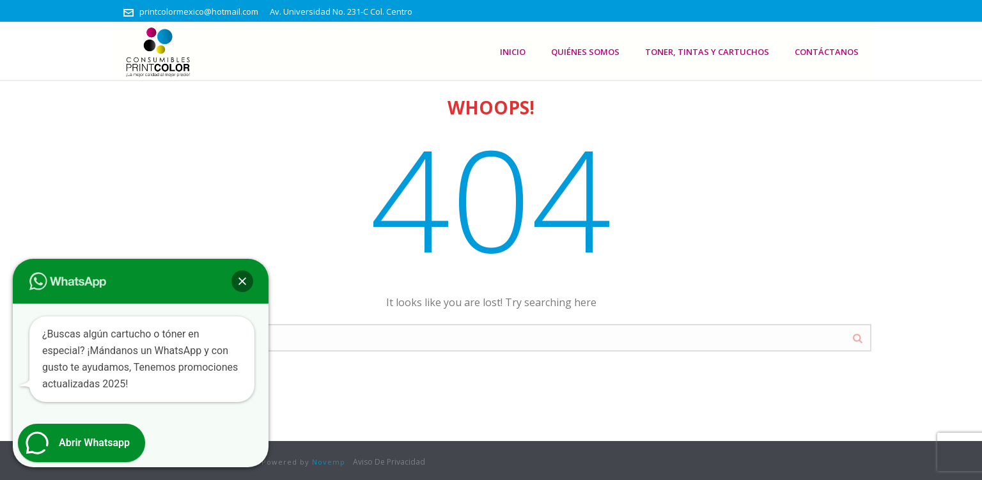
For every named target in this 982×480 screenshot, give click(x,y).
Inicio (513, 52)
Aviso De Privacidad (389, 462)
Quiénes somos (585, 52)
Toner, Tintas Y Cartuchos (707, 52)
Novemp (328, 462)
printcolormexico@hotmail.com (198, 11)
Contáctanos (827, 52)
